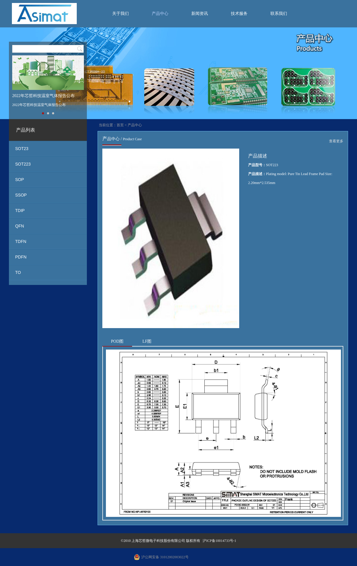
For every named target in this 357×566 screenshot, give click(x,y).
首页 (120, 125)
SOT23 (21, 148)
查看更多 (336, 141)
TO (18, 272)
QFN (19, 226)
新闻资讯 (199, 13)
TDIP (20, 210)
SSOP (21, 195)
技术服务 (239, 13)
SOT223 (23, 164)
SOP (19, 179)
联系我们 (278, 13)
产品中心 (160, 13)
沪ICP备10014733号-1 (219, 541)
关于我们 (120, 13)
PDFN (20, 257)
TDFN (20, 241)
